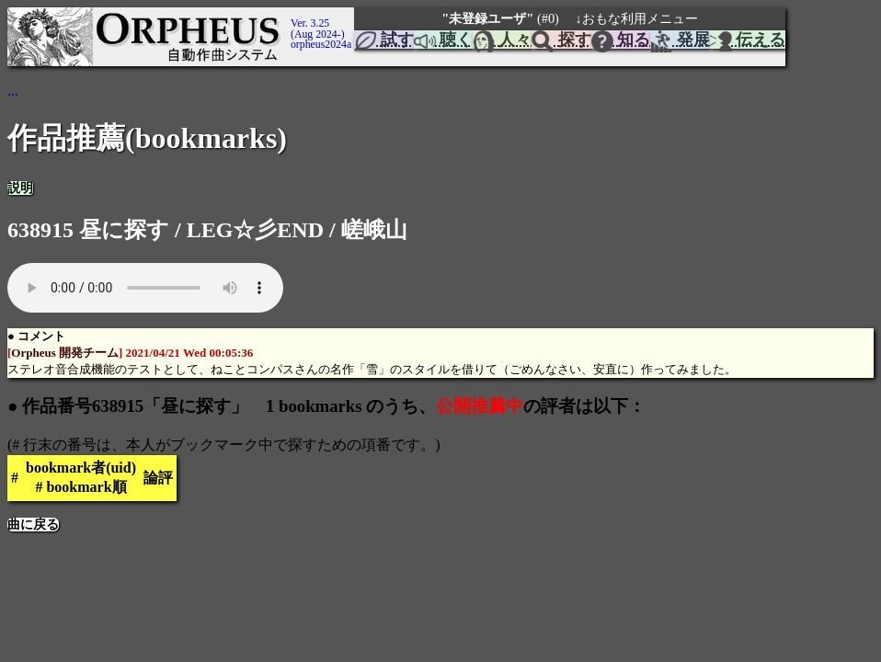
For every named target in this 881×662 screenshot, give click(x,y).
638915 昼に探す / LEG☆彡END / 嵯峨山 (207, 230)
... (12, 90)
